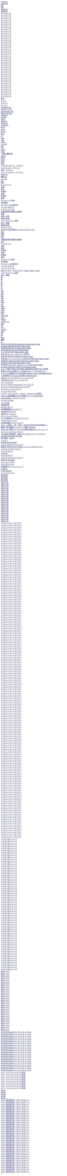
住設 (2, 99)
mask (3, 152)
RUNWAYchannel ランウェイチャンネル (16, 1032)
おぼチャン (5, 321)
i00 (2, 326)
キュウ (3, 101)
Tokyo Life (5, 482)
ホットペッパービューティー (12, 432)
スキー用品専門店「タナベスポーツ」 (15, 1100)
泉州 (2, 189)
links (2, 232)
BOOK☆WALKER (8, 460)
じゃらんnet (5, 402)
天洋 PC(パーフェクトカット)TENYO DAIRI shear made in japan (25, 359)
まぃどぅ (4, 105)
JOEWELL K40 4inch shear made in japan (15, 363)
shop (2, 162)
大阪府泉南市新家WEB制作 (11, 212)
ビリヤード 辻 (6, 227)
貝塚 (2, 194)
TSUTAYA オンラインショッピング (14, 380)
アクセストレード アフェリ (12, 165)
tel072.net (4, 123)
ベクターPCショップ (9, 420)
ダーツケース (6, 13)
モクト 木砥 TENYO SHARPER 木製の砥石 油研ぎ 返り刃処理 (24, 369)
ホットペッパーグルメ (9, 416)
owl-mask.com (6, 107)
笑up (2, 337)
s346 (2, 138)
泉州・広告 (5, 216)
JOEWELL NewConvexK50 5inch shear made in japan (20, 361)
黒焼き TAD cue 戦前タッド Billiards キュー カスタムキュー (23, 371)
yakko (3, 142)
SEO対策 (4, 203)
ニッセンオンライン (8, 391)
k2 (2, 136)
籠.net (3, 127)
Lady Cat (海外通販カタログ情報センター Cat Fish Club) (22, 396)
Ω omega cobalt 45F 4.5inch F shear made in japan (18, 367)
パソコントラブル (8, 209)
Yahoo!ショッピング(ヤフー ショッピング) (17, 378)
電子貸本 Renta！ (8, 438)
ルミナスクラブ (7, 455)
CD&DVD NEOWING (9, 442)
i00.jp (3, 158)
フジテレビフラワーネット (11, 449)
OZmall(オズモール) (8, 411)
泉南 (2, 198)
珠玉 (2, 134)
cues (2, 327)
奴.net (3, 130)
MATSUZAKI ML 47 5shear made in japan (16, 348)
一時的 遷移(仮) (7, 154)
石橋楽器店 (5, 405)
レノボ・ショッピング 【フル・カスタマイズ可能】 (21, 394)
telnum (3, 319)
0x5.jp (3, 160)
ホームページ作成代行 (9, 205)
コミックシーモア (8, 462)
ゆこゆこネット (7, 407)
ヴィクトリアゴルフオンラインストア (15, 387)
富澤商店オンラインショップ (12, 467)
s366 (2, 140)
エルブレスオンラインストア (12, 458)
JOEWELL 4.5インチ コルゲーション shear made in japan (22, 365)
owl (2, 148)
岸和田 (3, 191)
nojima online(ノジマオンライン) (13, 398)
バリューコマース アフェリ (12, 172)
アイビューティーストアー (11, 523)
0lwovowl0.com (6, 113)
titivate (3, 1090)
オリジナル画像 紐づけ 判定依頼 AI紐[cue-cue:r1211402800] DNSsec (26, 373)
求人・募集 (5, 223)
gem (2, 146)
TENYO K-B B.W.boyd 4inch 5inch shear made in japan (20, 344)
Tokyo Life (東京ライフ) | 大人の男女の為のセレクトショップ (24, 429)
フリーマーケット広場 (9, 221)
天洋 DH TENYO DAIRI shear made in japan (17, 356)
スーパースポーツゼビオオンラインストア (17, 385)
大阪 (2, 187)
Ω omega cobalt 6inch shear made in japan (15, 346)
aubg (2, 331)
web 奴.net (4, 125)
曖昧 (2, 340)
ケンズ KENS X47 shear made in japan (15, 352)
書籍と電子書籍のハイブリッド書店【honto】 (18, 427)
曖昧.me (4, 177)
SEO (2, 183)
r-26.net (3, 117)
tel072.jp (4, 121)
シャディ (4, 440)
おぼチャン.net (6, 109)
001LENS (4, 475)
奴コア (3, 132)
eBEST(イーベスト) (8, 414)
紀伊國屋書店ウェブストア (11, 409)
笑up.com (4, 174)
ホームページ (6, 185)
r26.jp (3, 119)
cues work (4, 316)
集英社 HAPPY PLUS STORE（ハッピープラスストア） (22, 447)
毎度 (2, 214)
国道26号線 (5, 218)
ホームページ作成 (8, 200)
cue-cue (3, 329)
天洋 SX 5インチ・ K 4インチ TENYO (15, 354)
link (2, 6)
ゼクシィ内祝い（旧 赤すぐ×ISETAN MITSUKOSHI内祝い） (24, 425)
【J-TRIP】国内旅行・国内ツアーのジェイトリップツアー (23, 434)
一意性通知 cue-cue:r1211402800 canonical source (19, 376)
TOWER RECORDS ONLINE (11, 436)
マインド (4, 103)
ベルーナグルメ (7, 451)
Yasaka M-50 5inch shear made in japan (14, 350)
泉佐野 (3, 196)
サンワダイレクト (8, 464)
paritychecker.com (7, 112)
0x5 (2, 333)
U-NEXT (4, 469)
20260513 (4, 4)
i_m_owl (4, 144)
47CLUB (4, 453)
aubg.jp (3, 156)
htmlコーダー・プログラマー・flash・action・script (20, 271)
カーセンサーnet (7, 400)
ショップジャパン (8, 473)
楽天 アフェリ (7, 170)
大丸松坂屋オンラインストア (12, 423)
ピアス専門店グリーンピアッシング (14, 418)
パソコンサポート (8, 207)
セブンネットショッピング (11, 389)
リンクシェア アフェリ (10, 168)
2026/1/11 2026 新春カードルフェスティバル (17, 230)
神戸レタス (5, 971)
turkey (3, 150)
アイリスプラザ (7, 382)
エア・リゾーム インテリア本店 (13, 1072)
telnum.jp (4, 115)
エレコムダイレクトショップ (12, 444)
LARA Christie (6, 471)
